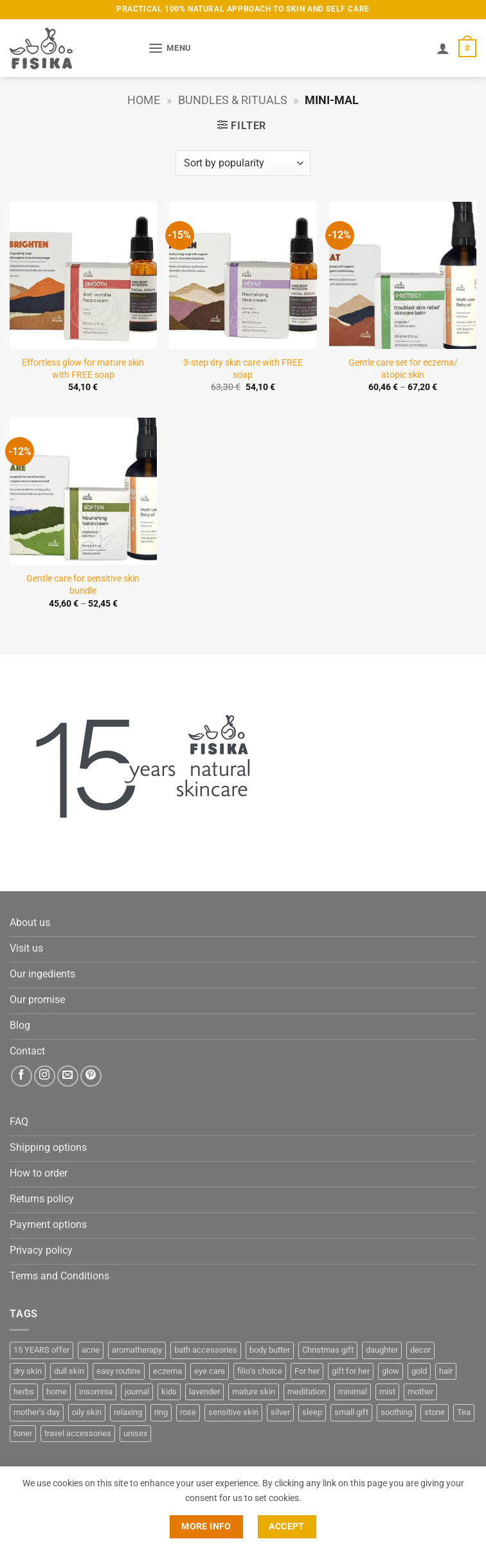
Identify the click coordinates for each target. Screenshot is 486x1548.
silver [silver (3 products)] (280, 1412)
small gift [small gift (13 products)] (351, 1412)
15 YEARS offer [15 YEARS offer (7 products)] (41, 1350)
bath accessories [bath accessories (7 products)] (205, 1350)
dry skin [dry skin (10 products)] (28, 1371)
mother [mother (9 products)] (420, 1391)
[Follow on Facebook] (21, 1076)
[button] (170, 48)
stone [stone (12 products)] (434, 1412)
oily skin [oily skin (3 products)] (87, 1412)
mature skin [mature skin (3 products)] (253, 1391)
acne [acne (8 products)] (91, 1350)
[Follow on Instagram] (44, 1076)
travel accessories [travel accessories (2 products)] (77, 1433)
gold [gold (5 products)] (419, 1371)
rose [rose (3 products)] (188, 1412)
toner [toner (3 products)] (23, 1433)
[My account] (443, 48)
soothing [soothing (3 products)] (396, 1412)
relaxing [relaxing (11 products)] (128, 1412)
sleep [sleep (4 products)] (312, 1412)
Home (143, 100)
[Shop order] (243, 163)
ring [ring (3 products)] (161, 1412)
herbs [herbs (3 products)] (24, 1391)
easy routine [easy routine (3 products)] (118, 1371)
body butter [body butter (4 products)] (269, 1350)
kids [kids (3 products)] (169, 1391)
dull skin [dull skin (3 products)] (69, 1371)
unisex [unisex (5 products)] (135, 1433)
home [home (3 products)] (56, 1391)
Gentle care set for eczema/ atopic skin (403, 368)
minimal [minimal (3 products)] (352, 1391)
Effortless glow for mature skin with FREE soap (83, 368)
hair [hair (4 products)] (446, 1371)
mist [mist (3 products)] (387, 1391)
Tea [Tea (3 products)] (464, 1412)
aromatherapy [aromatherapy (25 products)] (137, 1350)
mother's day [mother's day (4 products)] (37, 1412)
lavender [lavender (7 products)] (204, 1391)
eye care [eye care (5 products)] (209, 1371)
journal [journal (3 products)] (137, 1391)
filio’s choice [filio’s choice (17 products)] (259, 1371)
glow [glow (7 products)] (390, 1371)
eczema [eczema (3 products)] (167, 1371)
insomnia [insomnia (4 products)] (96, 1391)
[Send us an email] (67, 1076)
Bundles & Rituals (232, 100)
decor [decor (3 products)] (420, 1350)
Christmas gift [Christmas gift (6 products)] (328, 1350)
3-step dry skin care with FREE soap (243, 368)
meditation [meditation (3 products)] (306, 1391)
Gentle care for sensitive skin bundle (83, 584)
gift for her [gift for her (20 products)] (351, 1371)
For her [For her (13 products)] (307, 1371)
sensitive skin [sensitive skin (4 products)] (233, 1412)
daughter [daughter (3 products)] (382, 1350)
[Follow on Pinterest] (91, 1076)
